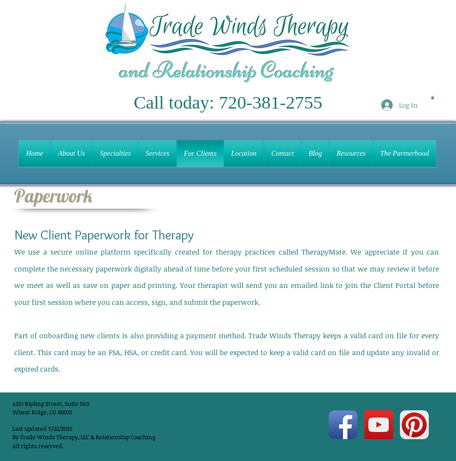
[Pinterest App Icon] (414, 424)
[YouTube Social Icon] (378, 424)
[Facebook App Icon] (343, 424)
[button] (432, 97)
